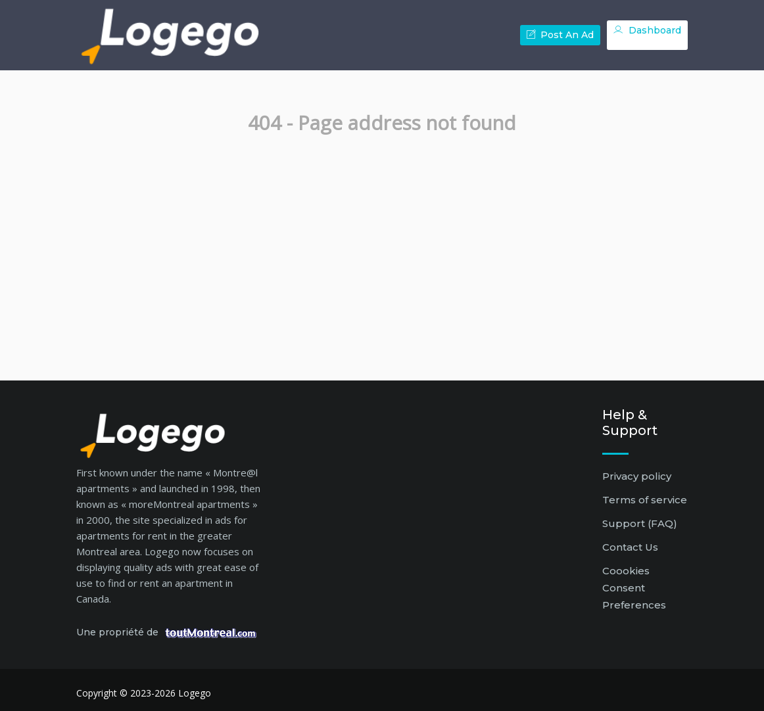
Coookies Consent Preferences (634, 587)
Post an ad (560, 35)
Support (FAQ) (639, 523)
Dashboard (647, 30)
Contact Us (630, 547)
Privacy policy (636, 476)
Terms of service (644, 499)
